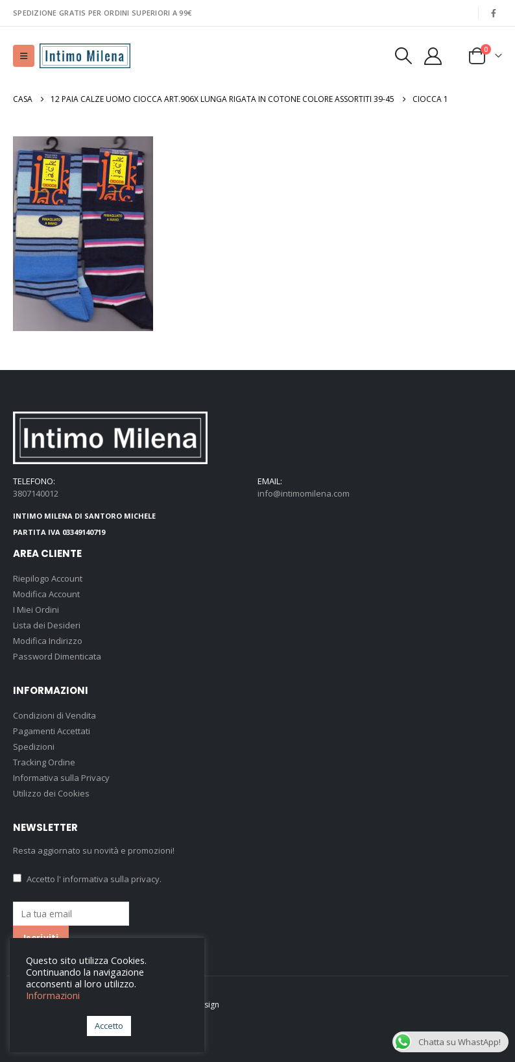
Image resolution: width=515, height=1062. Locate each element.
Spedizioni (33, 746)
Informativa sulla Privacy (61, 778)
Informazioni (53, 995)
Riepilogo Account (47, 578)
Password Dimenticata (57, 656)
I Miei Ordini (36, 609)
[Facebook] (493, 13)
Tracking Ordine (44, 762)
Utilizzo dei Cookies (51, 793)
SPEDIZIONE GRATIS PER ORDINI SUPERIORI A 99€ (102, 13)
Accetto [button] (109, 1025)
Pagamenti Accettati (51, 731)
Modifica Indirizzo (47, 641)
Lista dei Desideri (46, 625)
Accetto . (87, 879)
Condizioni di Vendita (54, 715)
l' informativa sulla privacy (108, 879)
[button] (23, 56)
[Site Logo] (85, 55)
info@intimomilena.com (304, 493)
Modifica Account (46, 594)
